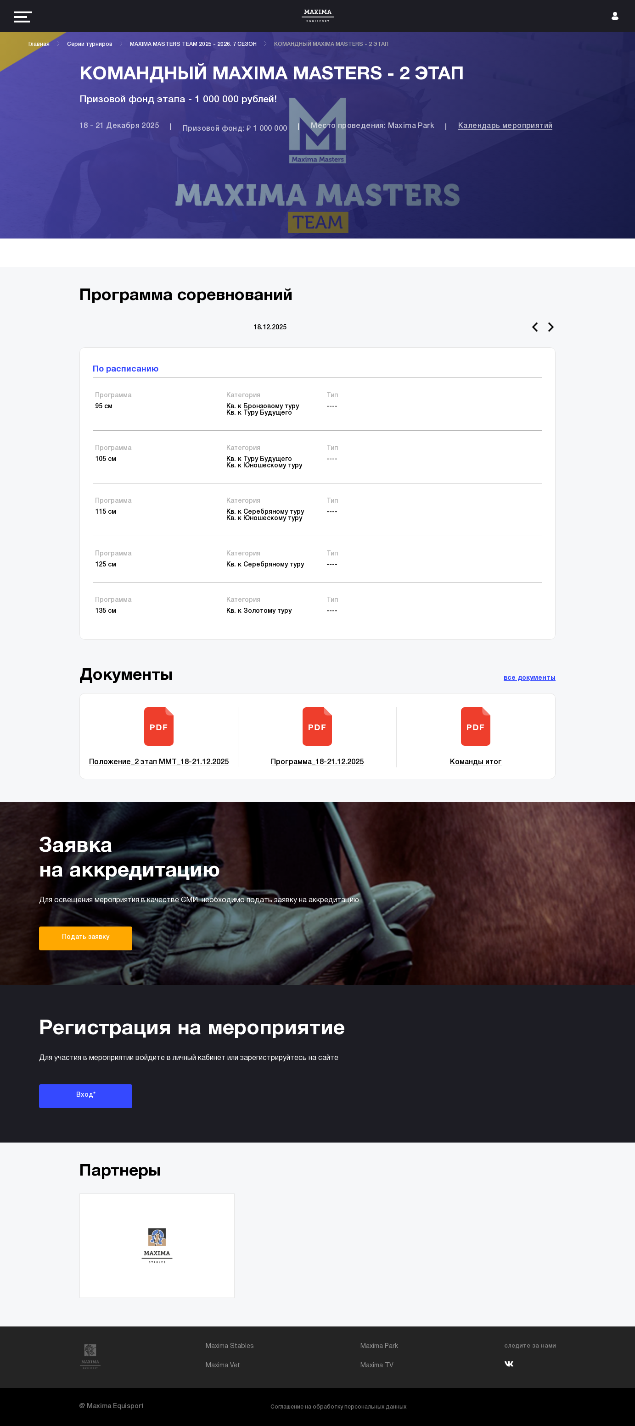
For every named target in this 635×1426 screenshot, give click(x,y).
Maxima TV (376, 1366)
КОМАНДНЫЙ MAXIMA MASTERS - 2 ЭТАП (331, 44)
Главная (39, 44)
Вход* (86, 1095)
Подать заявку (85, 937)
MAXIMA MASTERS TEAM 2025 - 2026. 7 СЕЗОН (193, 44)
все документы (530, 678)
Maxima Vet (223, 1366)
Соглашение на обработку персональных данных (338, 1406)
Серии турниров (89, 44)
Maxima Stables (230, 1346)
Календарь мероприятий (505, 126)
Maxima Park (379, 1346)
